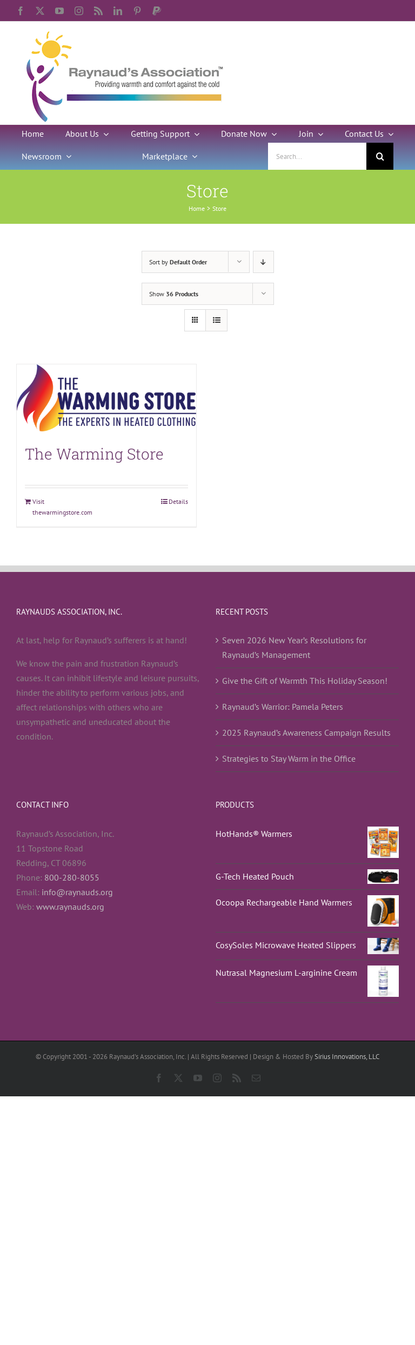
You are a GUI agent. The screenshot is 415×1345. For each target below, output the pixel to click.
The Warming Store (94, 454)
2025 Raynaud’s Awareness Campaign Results (306, 732)
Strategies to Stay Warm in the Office (289, 758)
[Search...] (317, 156)
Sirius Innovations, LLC (346, 1056)
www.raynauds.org (70, 906)
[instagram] (79, 10)
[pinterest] (137, 10)
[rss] (98, 10)
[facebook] (20, 10)
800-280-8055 (71, 877)
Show (173, 294)
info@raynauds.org (77, 892)
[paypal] (156, 10)
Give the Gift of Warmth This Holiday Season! (304, 680)
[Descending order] (263, 262)
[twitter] (40, 10)
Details (178, 501)
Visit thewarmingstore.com (62, 506)
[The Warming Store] (106, 397)
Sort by (178, 262)
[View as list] (216, 320)
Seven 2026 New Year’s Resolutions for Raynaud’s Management (294, 647)
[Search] (379, 156)
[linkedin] (117, 10)
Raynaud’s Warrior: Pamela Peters (282, 706)
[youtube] (59, 10)
